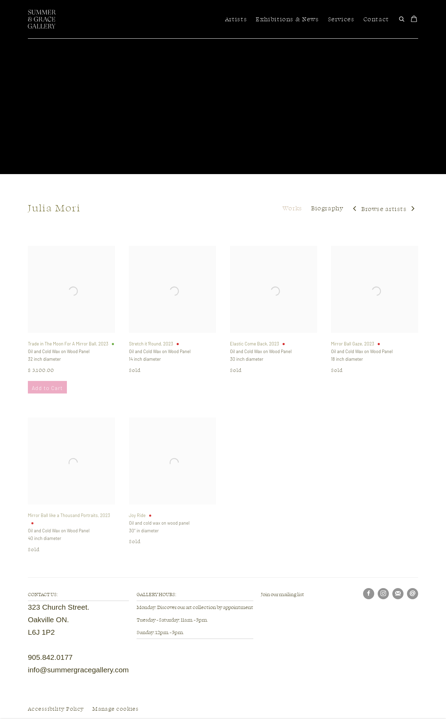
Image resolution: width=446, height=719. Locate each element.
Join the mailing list (397, 593)
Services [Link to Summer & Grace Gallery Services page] (341, 19)
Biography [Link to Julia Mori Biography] (327, 208)
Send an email (412, 593)
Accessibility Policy (56, 708)
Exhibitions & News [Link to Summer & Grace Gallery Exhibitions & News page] (287, 19)
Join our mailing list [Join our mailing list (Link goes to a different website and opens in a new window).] (282, 594)
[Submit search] (402, 18)
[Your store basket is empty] (414, 19)
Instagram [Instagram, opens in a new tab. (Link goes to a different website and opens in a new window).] (383, 593)
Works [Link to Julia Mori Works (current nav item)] (292, 208)
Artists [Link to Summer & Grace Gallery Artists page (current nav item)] (236, 19)
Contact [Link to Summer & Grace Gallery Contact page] (376, 19)
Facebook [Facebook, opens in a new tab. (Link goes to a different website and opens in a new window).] (368, 593)
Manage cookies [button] (115, 708)
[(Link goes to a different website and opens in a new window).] (261, 607)
